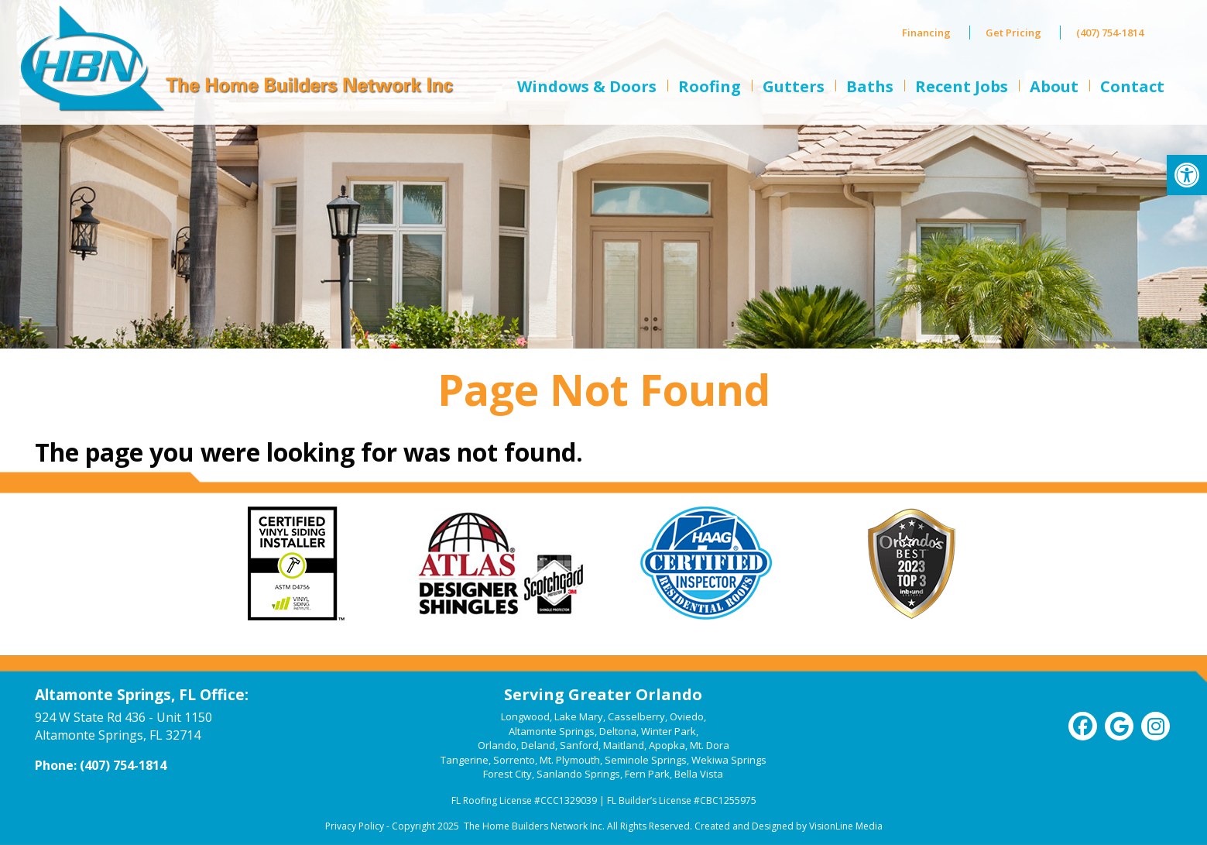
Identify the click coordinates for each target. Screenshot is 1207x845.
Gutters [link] (794, 86)
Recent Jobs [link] (961, 86)
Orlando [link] (497, 745)
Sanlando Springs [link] (578, 774)
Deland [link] (538, 745)
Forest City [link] (507, 774)
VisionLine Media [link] (846, 826)
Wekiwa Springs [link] (728, 760)
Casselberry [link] (636, 716)
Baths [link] (869, 86)
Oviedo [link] (687, 716)
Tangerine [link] (465, 760)
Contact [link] (1132, 86)
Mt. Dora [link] (709, 745)
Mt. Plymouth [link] (570, 760)
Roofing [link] (709, 86)
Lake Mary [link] (578, 716)
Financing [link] (926, 33)
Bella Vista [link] (698, 774)
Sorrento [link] (514, 760)
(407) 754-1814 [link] (1110, 33)
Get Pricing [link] (1013, 33)
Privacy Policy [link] (354, 826)
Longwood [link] (525, 716)
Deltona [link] (617, 731)
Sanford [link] (579, 745)
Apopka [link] (667, 745)
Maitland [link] (623, 745)
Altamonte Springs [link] (552, 731)
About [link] (1054, 86)
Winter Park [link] (668, 731)
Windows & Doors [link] (587, 86)
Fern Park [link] (647, 774)
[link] (1187, 175)
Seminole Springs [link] (646, 760)
